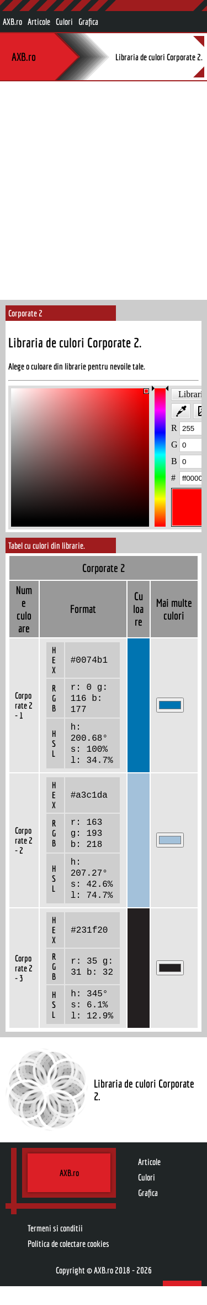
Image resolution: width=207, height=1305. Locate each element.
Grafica (88, 22)
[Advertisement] (103, 190)
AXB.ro (12, 22)
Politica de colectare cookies (68, 1262)
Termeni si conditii (55, 1247)
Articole (39, 22)
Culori (64, 22)
